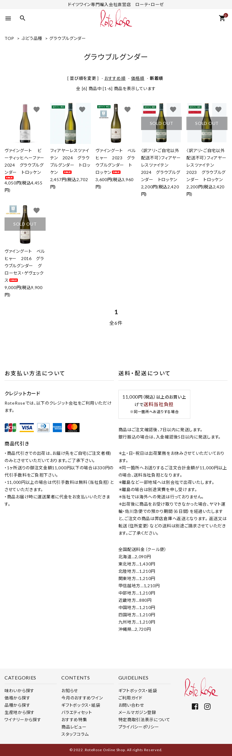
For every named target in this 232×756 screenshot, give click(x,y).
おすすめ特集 (74, 719)
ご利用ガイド (130, 697)
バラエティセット (76, 712)
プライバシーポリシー (138, 726)
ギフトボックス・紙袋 (80, 705)
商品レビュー (73, 726)
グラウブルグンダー (67, 38)
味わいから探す (19, 690)
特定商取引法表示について (144, 719)
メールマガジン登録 (137, 712)
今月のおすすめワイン (82, 697)
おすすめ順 (115, 78)
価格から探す (17, 697)
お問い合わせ (131, 705)
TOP (9, 38)
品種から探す (17, 705)
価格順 (137, 78)
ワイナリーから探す (23, 719)
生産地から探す (20, 712)
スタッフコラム (75, 734)
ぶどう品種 (32, 38)
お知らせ (69, 690)
